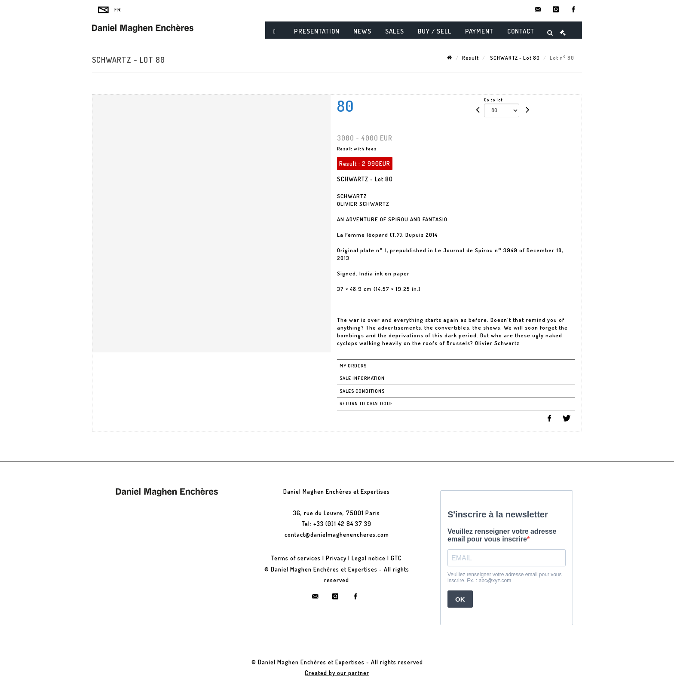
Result (470, 58)
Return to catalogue (366, 404)
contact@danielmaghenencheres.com (337, 534)
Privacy (336, 558)
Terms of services (296, 558)
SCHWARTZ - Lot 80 (514, 58)
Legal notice (369, 558)
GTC (396, 558)
